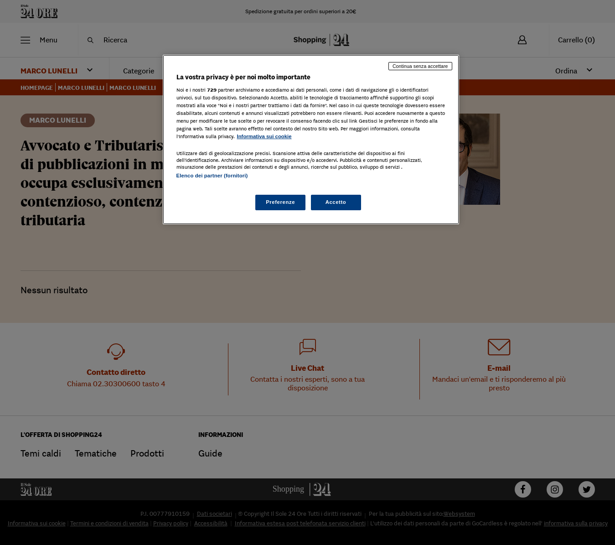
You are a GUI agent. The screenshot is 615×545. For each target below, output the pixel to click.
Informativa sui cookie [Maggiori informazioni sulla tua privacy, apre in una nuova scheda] (264, 136)
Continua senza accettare (420, 66)
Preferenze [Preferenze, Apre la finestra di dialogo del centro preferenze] (280, 202)
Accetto (336, 202)
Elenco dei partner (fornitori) (212, 175)
